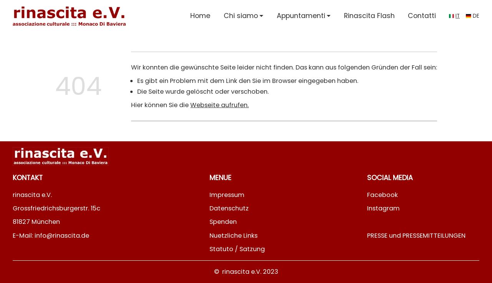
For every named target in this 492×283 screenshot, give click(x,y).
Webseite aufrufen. (219, 105)
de (476, 16)
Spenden (223, 221)
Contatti (422, 15)
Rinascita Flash (369, 15)
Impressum (226, 194)
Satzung (252, 249)
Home (200, 15)
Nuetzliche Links (233, 235)
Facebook (382, 194)
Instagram (383, 208)
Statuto (221, 249)
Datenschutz (229, 208)
